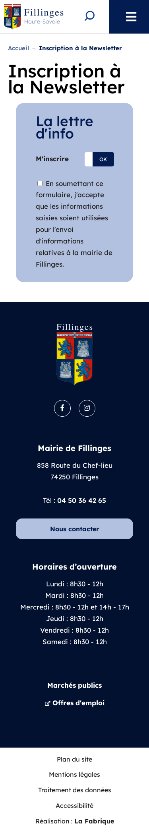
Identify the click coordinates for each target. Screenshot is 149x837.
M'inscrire (52, 158)
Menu (127, 17)
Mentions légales (74, 774)
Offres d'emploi (78, 702)
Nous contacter (74, 529)
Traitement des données (74, 790)
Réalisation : (74, 821)
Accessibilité (74, 805)
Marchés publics (74, 685)
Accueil (18, 48)
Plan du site (74, 759)
